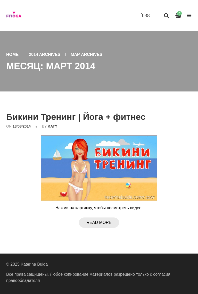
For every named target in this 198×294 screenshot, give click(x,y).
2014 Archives (44, 54)
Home (12, 54)
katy (52, 126)
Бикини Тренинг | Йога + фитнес (75, 117)
